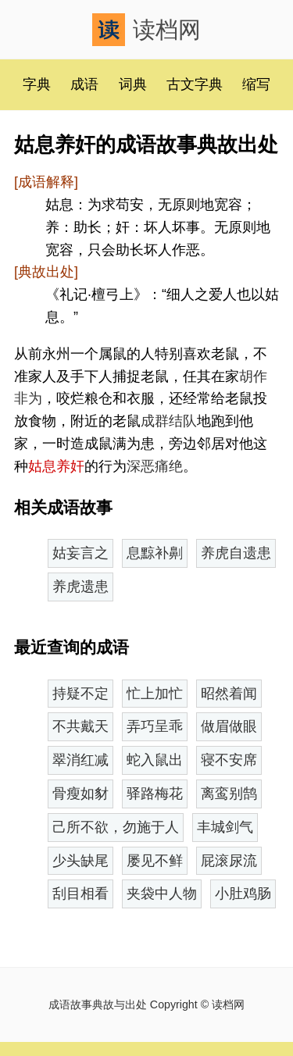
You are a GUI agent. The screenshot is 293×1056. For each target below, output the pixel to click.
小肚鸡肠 (243, 893)
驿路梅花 (155, 793)
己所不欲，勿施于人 (115, 827)
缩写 (256, 84)
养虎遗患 (80, 586)
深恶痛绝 (155, 466)
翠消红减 (80, 760)
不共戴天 (80, 726)
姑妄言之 (80, 553)
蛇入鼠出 (155, 760)
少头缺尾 (80, 861)
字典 (37, 84)
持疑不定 (80, 693)
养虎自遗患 (236, 553)
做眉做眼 (229, 726)
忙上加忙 (155, 693)
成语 (84, 84)
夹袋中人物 (162, 893)
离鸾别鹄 (229, 793)
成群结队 (169, 421)
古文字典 (194, 84)
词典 (133, 84)
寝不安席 (229, 760)
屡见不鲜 (155, 861)
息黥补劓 (155, 553)
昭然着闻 (229, 693)
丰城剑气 (225, 827)
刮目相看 (80, 893)
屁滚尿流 (229, 861)
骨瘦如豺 (80, 793)
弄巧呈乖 (155, 726)
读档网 (146, 29)
